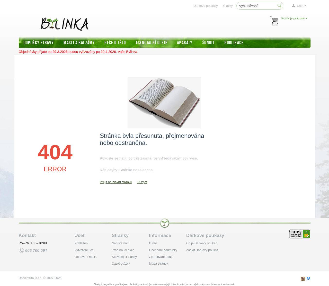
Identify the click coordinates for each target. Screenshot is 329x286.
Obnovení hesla (85, 257)
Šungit (208, 42)
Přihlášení (81, 243)
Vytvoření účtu (84, 250)
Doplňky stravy (39, 42)
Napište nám (120, 243)
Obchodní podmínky (163, 250)
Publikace (234, 42)
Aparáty (185, 42)
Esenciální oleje (151, 42)
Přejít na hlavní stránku (116, 182)
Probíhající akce (123, 250)
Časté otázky (121, 263)
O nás (153, 243)
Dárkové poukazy (206, 6)
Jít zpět (142, 182)
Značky (227, 6)
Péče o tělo (115, 42)
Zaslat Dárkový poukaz (202, 250)
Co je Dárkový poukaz (201, 243)
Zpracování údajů (161, 257)
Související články (124, 257)
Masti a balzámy (79, 42)
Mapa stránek (158, 263)
